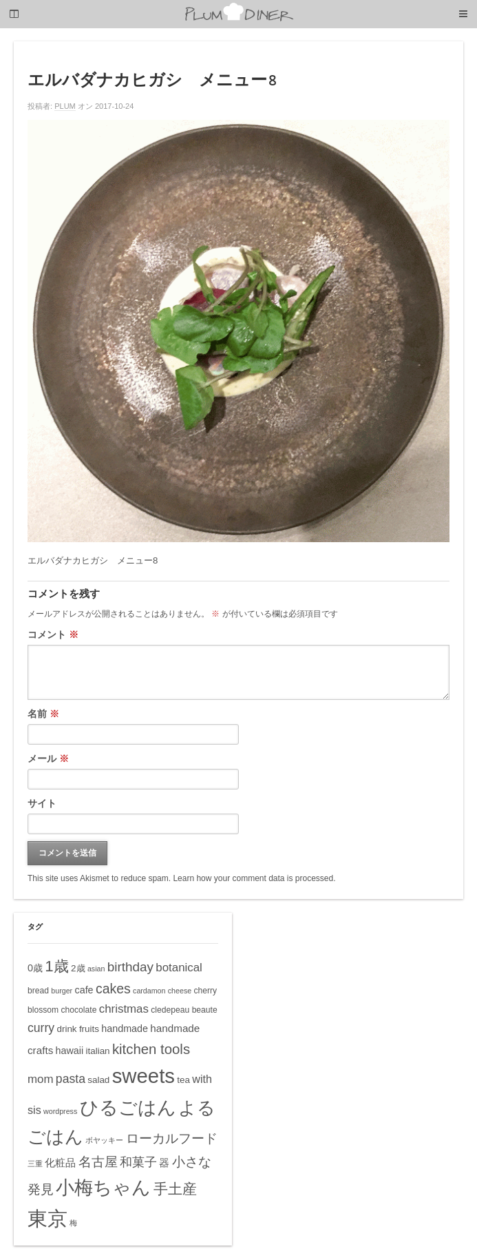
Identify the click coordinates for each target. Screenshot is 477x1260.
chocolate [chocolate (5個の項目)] (79, 1010)
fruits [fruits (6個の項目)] (89, 1029)
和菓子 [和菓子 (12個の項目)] (138, 1162)
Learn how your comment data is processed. (254, 878)
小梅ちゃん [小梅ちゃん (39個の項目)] (103, 1187)
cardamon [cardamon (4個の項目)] (149, 991)
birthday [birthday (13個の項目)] (130, 967)
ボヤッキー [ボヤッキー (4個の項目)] (104, 1140)
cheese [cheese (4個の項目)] (179, 991)
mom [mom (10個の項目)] (41, 1079)
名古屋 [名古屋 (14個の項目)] (98, 1161)
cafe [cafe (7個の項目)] (84, 989)
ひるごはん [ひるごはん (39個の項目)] (128, 1107)
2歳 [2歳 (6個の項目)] (78, 968)
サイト (42, 803)
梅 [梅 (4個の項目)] (73, 1223)
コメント (53, 634)
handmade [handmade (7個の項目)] (124, 1028)
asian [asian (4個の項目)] (96, 968)
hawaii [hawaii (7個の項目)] (70, 1050)
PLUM (65, 106)
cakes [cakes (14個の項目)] (113, 988)
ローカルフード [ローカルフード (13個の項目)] (172, 1138)
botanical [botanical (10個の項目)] (179, 967)
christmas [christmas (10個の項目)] (124, 1008)
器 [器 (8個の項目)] (164, 1162)
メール (48, 758)
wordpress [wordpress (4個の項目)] (60, 1111)
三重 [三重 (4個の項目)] (35, 1163)
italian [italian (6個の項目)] (98, 1051)
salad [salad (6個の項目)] (98, 1080)
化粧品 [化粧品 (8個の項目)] (60, 1162)
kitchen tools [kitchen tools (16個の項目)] (151, 1049)
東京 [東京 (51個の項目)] (47, 1218)
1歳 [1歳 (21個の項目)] (56, 966)
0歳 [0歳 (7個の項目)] (35, 967)
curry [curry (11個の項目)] (41, 1028)
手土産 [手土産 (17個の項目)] (175, 1189)
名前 (43, 713)
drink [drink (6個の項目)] (66, 1029)
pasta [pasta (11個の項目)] (70, 1079)
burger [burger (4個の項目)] (61, 991)
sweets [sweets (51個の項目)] (143, 1075)
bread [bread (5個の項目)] (38, 990)
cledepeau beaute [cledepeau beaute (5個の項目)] (184, 1010)
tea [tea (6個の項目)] (183, 1080)
